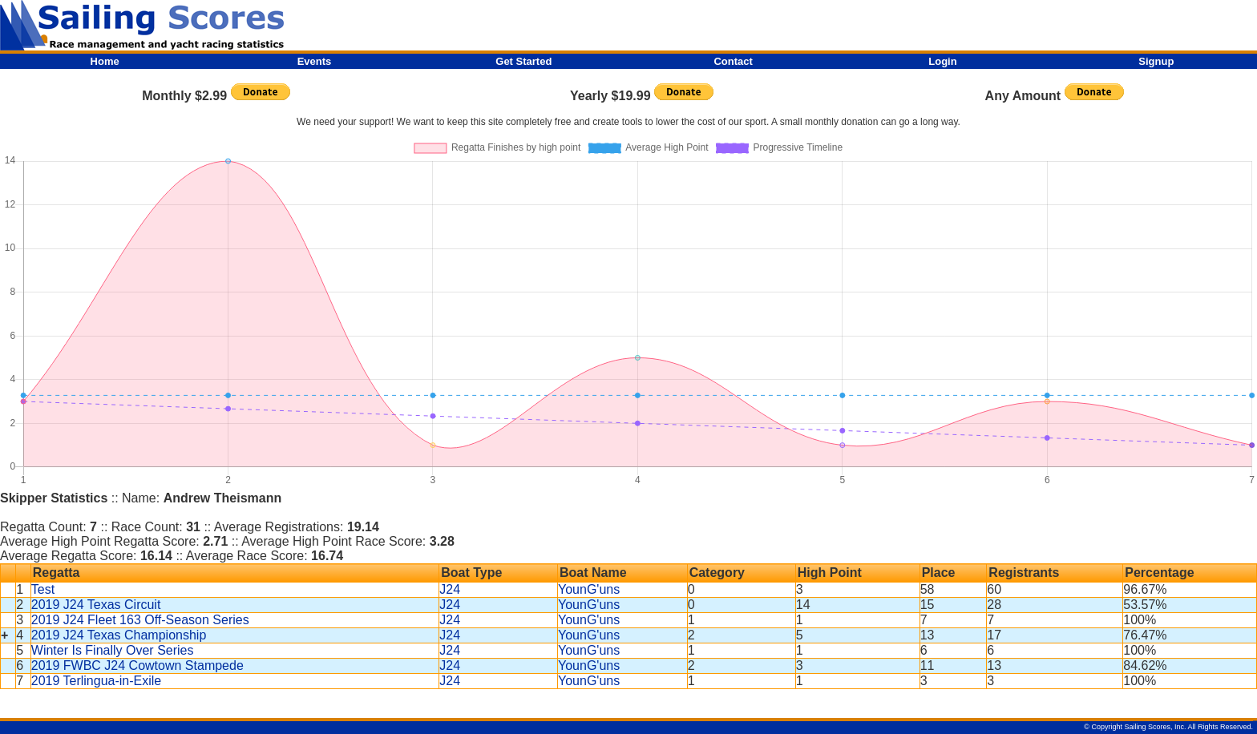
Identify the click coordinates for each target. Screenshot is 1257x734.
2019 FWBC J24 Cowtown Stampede (137, 665)
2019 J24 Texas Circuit (96, 604)
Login (942, 61)
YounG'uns (589, 589)
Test (43, 589)
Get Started (523, 61)
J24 (449, 589)
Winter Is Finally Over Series (112, 650)
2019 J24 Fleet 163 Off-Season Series (140, 620)
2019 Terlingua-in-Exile (96, 681)
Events (314, 61)
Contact (732, 61)
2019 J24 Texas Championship (119, 635)
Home (105, 61)
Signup (1156, 61)
